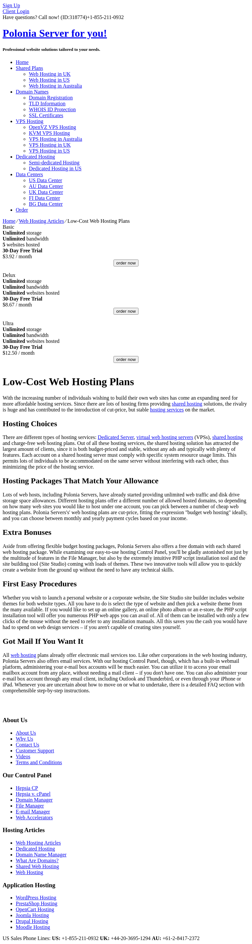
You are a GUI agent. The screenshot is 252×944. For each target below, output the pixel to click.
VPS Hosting (29, 121)
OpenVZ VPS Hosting (52, 127)
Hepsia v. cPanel (33, 794)
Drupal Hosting (32, 921)
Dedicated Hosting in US (55, 168)
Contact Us (27, 744)
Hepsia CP (27, 788)
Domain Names (32, 91)
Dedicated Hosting (35, 156)
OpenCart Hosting (35, 909)
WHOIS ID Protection (52, 109)
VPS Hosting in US (49, 151)
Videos (23, 756)
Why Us (24, 739)
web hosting (23, 655)
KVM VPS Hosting (49, 133)
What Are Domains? (37, 860)
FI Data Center (44, 198)
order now (126, 263)
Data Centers (29, 174)
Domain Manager (34, 800)
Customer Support (35, 750)
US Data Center (45, 180)
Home (22, 62)
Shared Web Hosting (37, 866)
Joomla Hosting (32, 915)
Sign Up (11, 5)
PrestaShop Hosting (36, 903)
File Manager (30, 805)
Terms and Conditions (39, 762)
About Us (26, 733)
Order (22, 210)
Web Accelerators (34, 817)
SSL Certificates (46, 115)
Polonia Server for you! (55, 33)
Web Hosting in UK (50, 74)
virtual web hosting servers (164, 437)
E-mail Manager (33, 811)
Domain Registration (51, 97)
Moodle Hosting (33, 927)
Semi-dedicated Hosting (54, 162)
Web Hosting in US (49, 80)
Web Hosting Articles (41, 221)
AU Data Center (46, 186)
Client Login (16, 11)
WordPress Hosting (36, 897)
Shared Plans (29, 68)
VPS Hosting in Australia (55, 139)
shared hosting (187, 404)
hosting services (167, 409)
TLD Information (47, 103)
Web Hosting (29, 872)
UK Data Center (46, 192)
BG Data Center (46, 204)
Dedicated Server (116, 437)
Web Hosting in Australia (55, 86)
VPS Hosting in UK (50, 145)
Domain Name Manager (41, 854)
